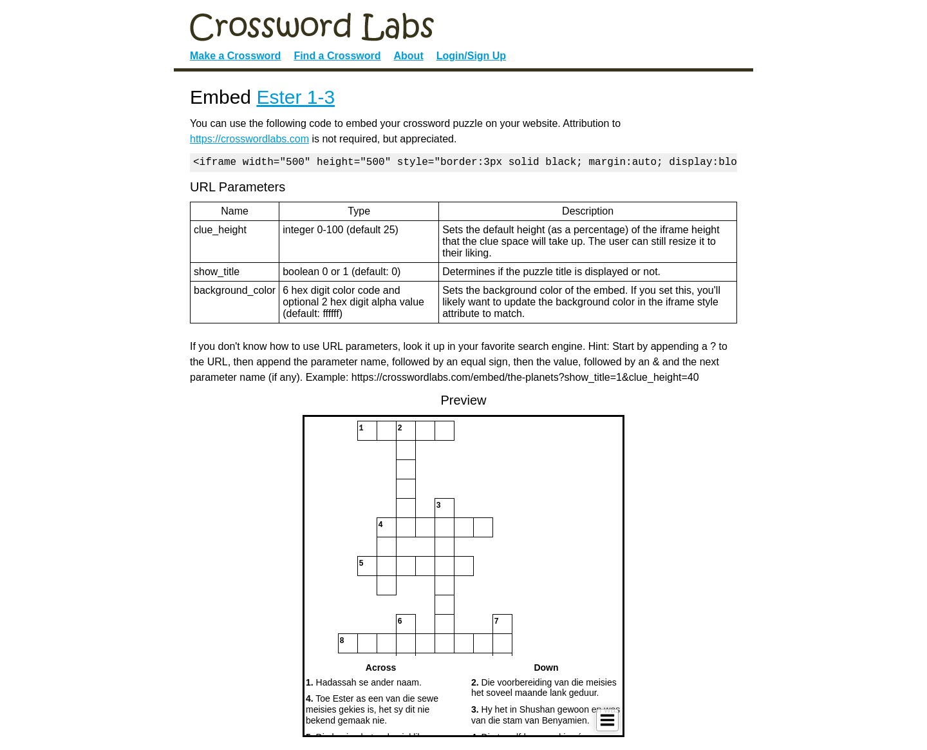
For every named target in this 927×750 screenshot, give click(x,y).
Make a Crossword (235, 55)
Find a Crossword (337, 55)
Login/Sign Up (471, 55)
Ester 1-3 (295, 97)
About (409, 55)
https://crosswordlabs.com (249, 138)
